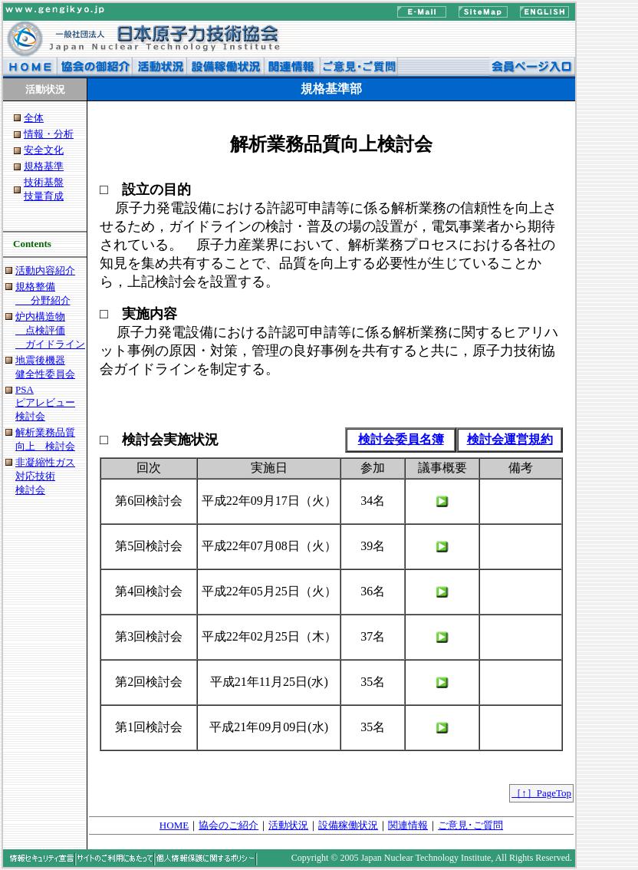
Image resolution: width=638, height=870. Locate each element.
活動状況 (288, 825)
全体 (34, 118)
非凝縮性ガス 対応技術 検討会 (45, 476)
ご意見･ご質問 (470, 825)
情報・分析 (49, 134)
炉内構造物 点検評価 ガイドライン (50, 330)
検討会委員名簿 (401, 439)
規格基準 (44, 166)
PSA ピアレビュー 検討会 (45, 403)
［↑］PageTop (541, 793)
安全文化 (44, 150)
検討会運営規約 (510, 439)
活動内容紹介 (45, 270)
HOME (174, 825)
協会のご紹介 (228, 825)
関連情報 (408, 825)
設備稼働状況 (348, 825)
